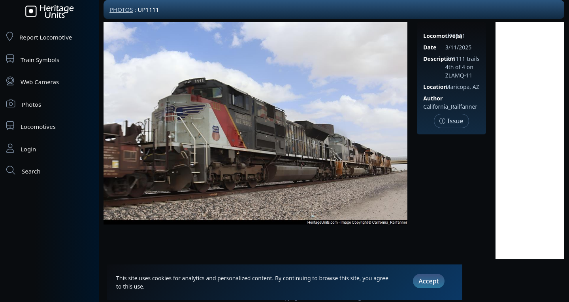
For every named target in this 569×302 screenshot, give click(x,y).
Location (435, 87)
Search (23, 170)
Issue (451, 121)
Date (429, 47)
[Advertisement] (530, 140)
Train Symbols (32, 59)
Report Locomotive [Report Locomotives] (39, 36)
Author (433, 98)
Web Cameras (32, 81)
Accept (428, 281)
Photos (23, 103)
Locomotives (31, 125)
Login (21, 148)
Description (439, 58)
